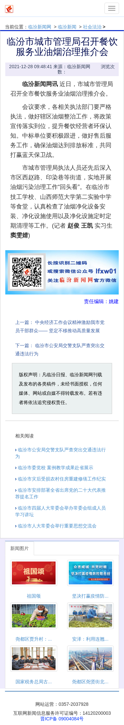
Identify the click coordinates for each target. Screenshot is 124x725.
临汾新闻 (67, 26)
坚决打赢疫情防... (90, 596)
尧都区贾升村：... (34, 639)
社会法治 (92, 26)
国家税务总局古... (34, 681)
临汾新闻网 (39, 26)
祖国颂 (34, 596)
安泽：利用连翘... (90, 639)
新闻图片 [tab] (19, 548)
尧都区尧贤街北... (90, 681)
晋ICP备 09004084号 (62, 718)
